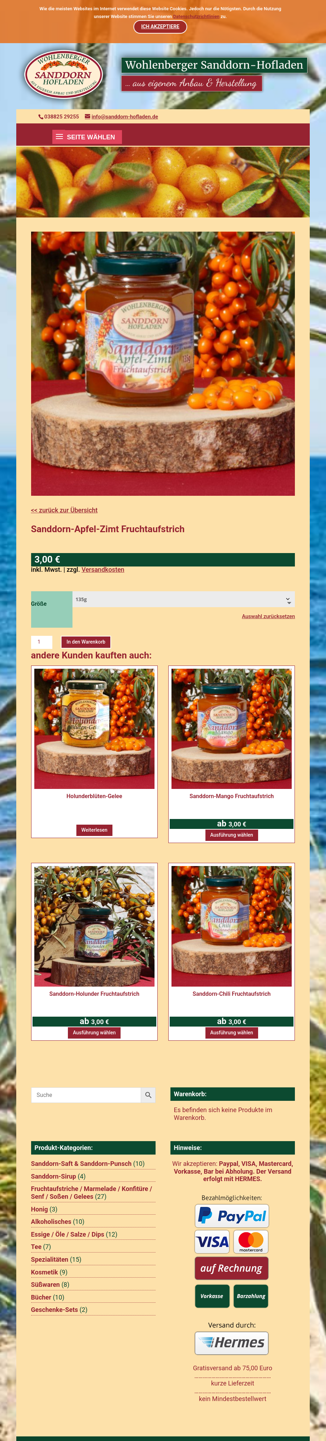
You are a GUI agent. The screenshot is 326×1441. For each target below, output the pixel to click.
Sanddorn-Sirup (53, 1176)
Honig (39, 1209)
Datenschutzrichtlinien (196, 16)
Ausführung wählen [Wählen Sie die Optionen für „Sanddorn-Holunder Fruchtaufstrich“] (94, 1032)
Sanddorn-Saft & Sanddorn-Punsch (81, 1163)
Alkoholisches (51, 1221)
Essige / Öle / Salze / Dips (67, 1234)
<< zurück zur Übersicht (64, 510)
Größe (39, 603)
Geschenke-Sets (54, 1309)
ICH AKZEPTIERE (160, 26)
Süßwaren (45, 1284)
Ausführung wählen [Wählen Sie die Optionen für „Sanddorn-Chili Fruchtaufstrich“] (231, 1032)
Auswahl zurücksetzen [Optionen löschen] (268, 616)
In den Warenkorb (85, 642)
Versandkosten (103, 569)
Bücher (41, 1297)
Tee (36, 1246)
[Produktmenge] (41, 642)
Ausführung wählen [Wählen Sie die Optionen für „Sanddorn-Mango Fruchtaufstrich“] (231, 835)
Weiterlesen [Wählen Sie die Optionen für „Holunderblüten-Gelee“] (94, 830)
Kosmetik (44, 1272)
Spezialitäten (50, 1259)
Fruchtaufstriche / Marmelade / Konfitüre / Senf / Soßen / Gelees (91, 1192)
